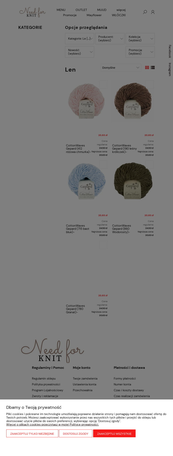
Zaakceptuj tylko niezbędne (32, 433)
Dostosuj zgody (75, 433)
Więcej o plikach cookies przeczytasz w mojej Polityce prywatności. (52, 425)
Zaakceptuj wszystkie (114, 433)
